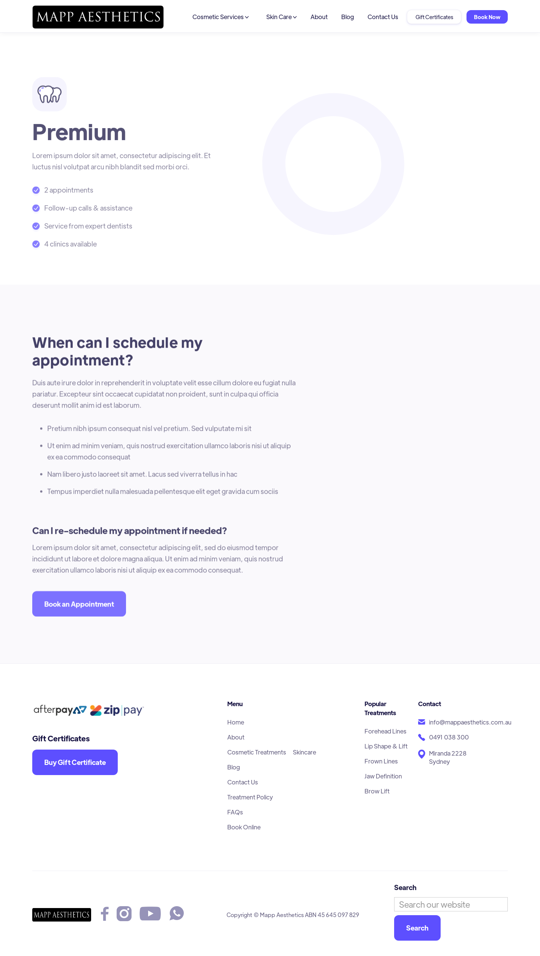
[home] (98, 17)
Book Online (244, 827)
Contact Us (383, 17)
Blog (347, 17)
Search (405, 887)
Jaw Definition (383, 776)
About (319, 17)
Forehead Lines (385, 731)
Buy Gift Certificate (75, 762)
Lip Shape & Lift (386, 746)
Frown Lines (381, 761)
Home (235, 722)
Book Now (487, 16)
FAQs (235, 812)
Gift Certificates (434, 16)
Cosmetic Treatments (256, 752)
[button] (221, 17)
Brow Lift (377, 791)
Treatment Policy (250, 797)
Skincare (304, 752)
